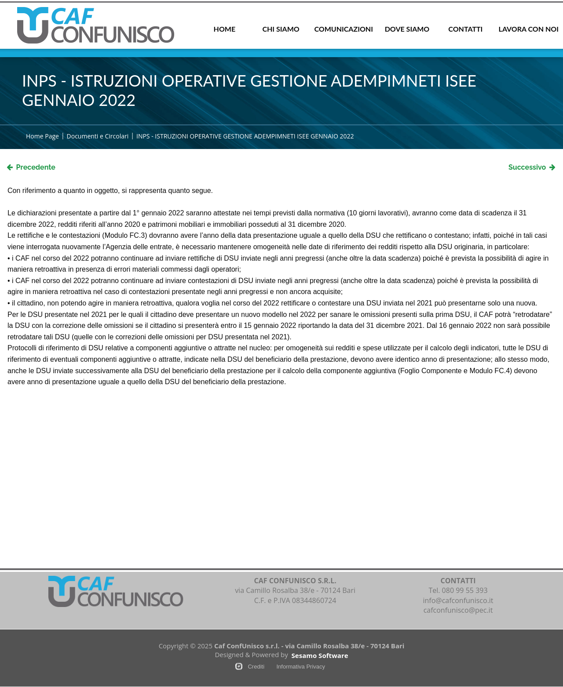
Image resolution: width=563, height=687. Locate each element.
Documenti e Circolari (98, 136)
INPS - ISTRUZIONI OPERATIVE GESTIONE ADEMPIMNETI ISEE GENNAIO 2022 (245, 136)
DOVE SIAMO (407, 29)
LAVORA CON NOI (529, 29)
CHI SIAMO (280, 29)
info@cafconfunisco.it (458, 600)
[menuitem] (224, 30)
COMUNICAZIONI (343, 29)
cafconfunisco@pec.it (458, 610)
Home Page (42, 136)
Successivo (532, 167)
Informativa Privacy (300, 666)
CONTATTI (465, 29)
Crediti (256, 666)
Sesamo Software (320, 655)
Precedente (31, 167)
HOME (225, 29)
